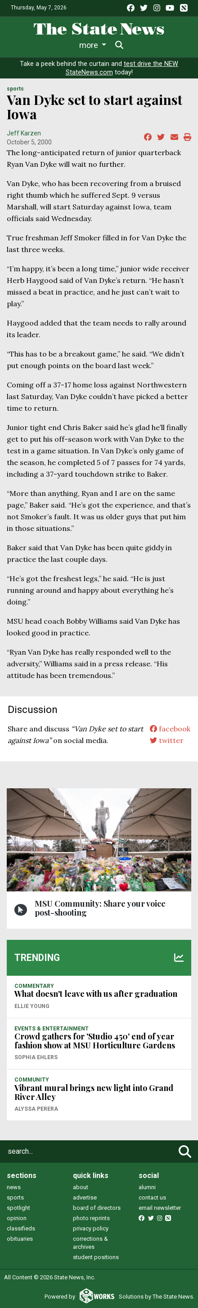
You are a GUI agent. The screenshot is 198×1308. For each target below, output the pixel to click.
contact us (152, 1197)
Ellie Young (32, 1006)
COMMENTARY (34, 986)
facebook (170, 728)
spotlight (18, 1207)
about (80, 1187)
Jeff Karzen (24, 133)
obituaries (20, 1238)
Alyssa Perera (36, 1109)
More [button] (140, 45)
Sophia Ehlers (36, 1057)
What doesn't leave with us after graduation (95, 993)
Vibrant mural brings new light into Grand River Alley (93, 1092)
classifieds (21, 1228)
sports (15, 1197)
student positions (96, 1257)
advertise (85, 1197)
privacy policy (90, 1228)
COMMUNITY (31, 1080)
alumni (147, 1187)
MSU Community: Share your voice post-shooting (100, 908)
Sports (102, 45)
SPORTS (15, 89)
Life (69, 45)
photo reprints (91, 1218)
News (38, 45)
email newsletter (160, 1207)
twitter (167, 740)
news (14, 1187)
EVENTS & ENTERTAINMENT (51, 1029)
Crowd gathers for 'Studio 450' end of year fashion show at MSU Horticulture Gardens (94, 1041)
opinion (17, 1218)
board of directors (97, 1207)
